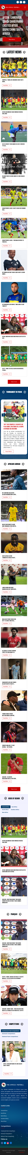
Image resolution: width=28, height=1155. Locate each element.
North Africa (4, 1116)
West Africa (3, 1121)
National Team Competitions (7, 1136)
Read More (12, 39)
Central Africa (4, 1110)
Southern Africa (4, 1118)
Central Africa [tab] (5, 807)
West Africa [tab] (5, 812)
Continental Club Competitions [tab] (10, 1030)
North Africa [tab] (5, 809)
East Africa (3, 1113)
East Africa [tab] (14, 807)
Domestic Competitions (6, 1133)
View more (14, 382)
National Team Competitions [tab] (10, 1036)
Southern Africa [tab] (15, 809)
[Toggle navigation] (25, 7)
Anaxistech (21, 1152)
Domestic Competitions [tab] (8, 1033)
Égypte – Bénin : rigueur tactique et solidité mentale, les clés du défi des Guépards (12, 977)
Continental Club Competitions (8, 1131)
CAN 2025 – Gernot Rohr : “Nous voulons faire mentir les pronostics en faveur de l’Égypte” (13, 1009)
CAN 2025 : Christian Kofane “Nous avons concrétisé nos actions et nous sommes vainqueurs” (11, 944)
